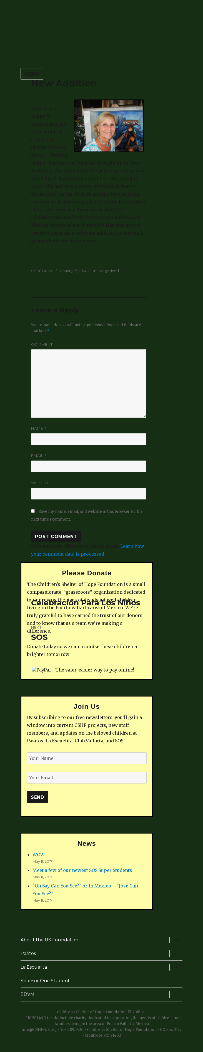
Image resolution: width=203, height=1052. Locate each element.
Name (39, 428)
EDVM (27, 994)
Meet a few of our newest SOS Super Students (82, 870)
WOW (38, 854)
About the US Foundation (49, 939)
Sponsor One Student (45, 980)
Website (40, 483)
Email (39, 455)
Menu (32, 74)
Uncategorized (105, 270)
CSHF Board (42, 270)
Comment (42, 344)
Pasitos (28, 953)
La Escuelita (34, 967)
